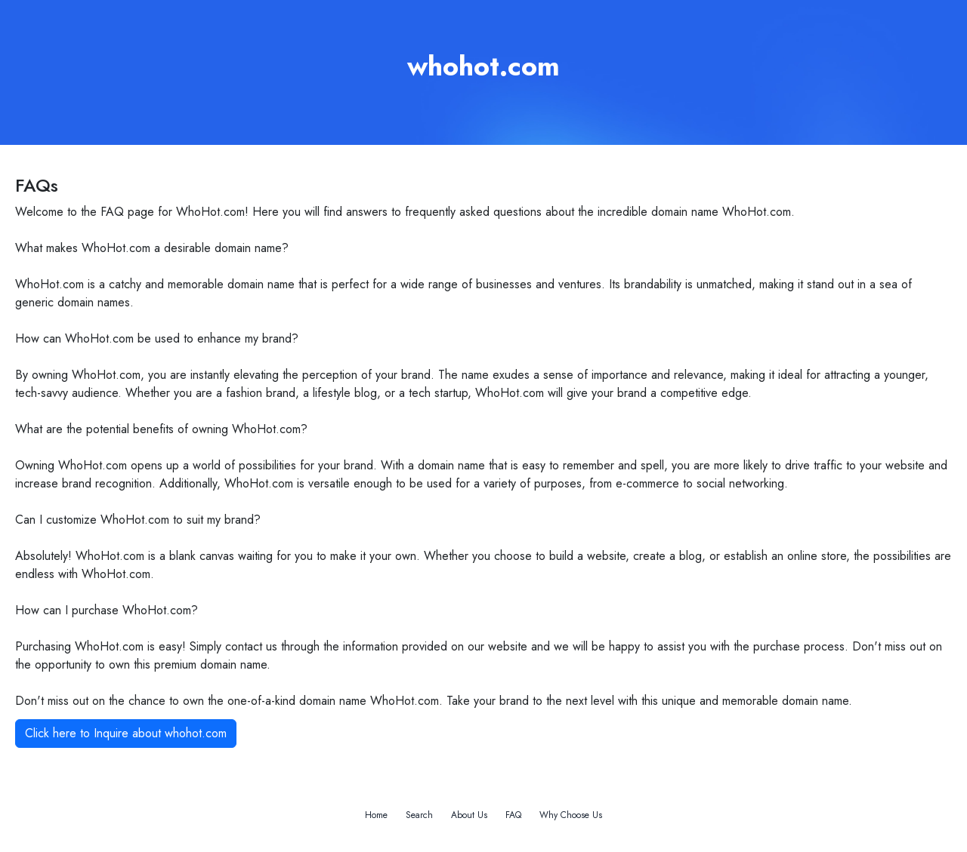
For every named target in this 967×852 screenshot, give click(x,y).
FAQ (513, 815)
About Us (469, 815)
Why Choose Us (570, 815)
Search (419, 815)
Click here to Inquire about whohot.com (126, 733)
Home (376, 815)
